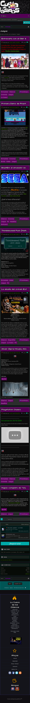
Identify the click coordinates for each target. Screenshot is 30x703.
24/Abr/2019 (18, 234)
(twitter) (6, 77)
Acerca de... (15, 669)
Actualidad (4, 92)
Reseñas (13, 221)
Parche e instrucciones (12, 51)
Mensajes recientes (6, 19)
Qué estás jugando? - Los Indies (15, 527)
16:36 (27, 107)
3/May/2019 (17, 171)
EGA (9, 583)
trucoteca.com (9, 536)
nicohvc (11, 42)
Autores (20, 20)
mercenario (12, 491)
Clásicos (12, 92)
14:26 (24, 293)
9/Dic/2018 (17, 293)
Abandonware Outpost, (14, 503)
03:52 (24, 171)
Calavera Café (16, 536)
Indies (8, 161)
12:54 (24, 413)
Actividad (14, 19)
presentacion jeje (10, 534)
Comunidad (15, 661)
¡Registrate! (15, 543)
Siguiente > (10, 519)
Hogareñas (11, 340)
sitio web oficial (15, 196)
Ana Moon (12, 234)
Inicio (15, 658)
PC (8, 221)
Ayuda (11, 587)
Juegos (10, 94)
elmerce (27, 573)
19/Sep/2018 (17, 413)
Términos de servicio (19, 587)
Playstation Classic (11, 409)
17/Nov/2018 (18, 352)
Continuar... (24, 92)
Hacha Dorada (13, 107)
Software (4, 224)
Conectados (7, 549)
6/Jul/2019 (17, 42)
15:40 (23, 42)
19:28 (25, 234)
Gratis (3, 161)
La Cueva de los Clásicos (6, 560)
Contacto (6, 587)
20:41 (25, 491)
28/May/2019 (20, 107)
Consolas (4, 94)
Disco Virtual (15, 663)
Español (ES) (17, 583)
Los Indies (15, 529)
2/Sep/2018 (19, 491)
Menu (3, 16)
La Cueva (4, 97)
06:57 (25, 352)
